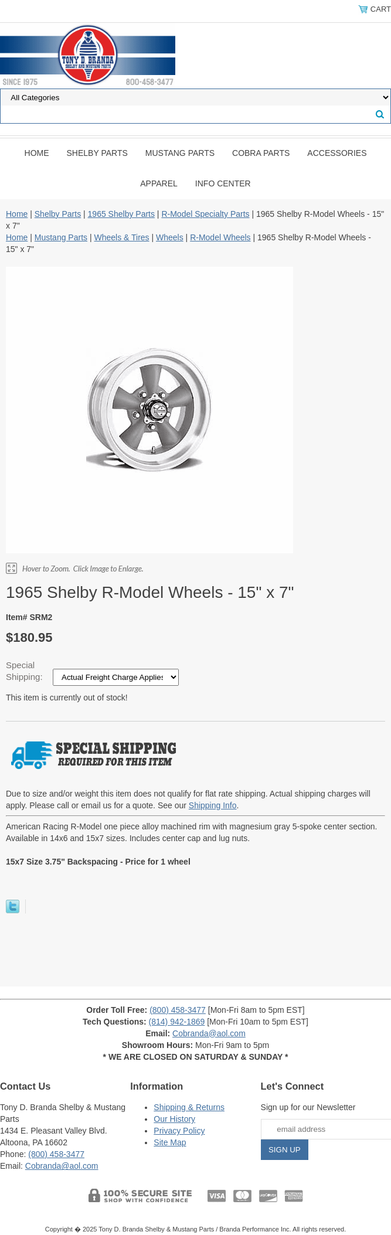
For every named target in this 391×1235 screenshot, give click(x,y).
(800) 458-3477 (177, 1010)
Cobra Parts (261, 153)
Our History (174, 1119)
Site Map (170, 1142)
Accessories (336, 153)
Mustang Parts (180, 153)
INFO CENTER (223, 183)
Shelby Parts (97, 153)
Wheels (169, 237)
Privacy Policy (179, 1130)
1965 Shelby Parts (121, 214)
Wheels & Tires (121, 237)
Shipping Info (213, 805)
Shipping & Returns (189, 1107)
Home (37, 153)
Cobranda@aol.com (209, 1033)
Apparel (159, 183)
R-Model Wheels (220, 237)
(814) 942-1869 (177, 1021)
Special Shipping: (25, 671)
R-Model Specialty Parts (205, 214)
